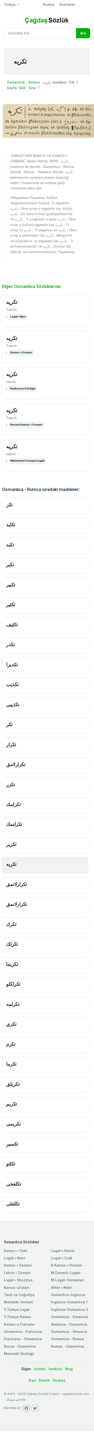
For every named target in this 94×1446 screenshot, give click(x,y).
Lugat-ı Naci (14, 1258)
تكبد (10, 545)
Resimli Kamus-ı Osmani (26, 424)
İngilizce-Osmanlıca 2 (69, 1309)
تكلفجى (13, 1184)
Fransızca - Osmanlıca (23, 1339)
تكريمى (13, 1124)
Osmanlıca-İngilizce (68, 1295)
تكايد (10, 524)
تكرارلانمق (16, 904)
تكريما (12, 964)
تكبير (10, 585)
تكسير (12, 1144)
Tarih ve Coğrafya (19, 1295)
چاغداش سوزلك (16, 1399)
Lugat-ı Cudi (61, 1258)
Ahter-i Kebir (61, 1287)
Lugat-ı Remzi (63, 1251)
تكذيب (12, 684)
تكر (9, 505)
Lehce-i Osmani (17, 1273)
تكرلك (12, 944)
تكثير (10, 604)
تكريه (11, 302)
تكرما (11, 1064)
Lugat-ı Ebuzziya (18, 1280)
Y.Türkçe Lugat (16, 1309)
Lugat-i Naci (18, 316)
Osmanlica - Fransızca (23, 1331)
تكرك (11, 924)
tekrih (11, 382)
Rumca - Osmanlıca (67, 1346)
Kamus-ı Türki (15, 1251)
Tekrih (11, 310)
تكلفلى (12, 1204)
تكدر (10, 644)
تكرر (10, 784)
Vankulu (55, 1369)
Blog (69, 1369)
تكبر (10, 564)
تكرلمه (12, 1004)
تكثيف (12, 625)
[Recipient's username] (40, 33)
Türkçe (10, 4)
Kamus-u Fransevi (19, 1324)
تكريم (11, 1104)
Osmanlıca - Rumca (23, 82)
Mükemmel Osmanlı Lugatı (27, 460)
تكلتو (10, 1164)
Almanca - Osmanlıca (69, 1324)
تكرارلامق (15, 764)
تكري (11, 1024)
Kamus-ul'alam (16, 1287)
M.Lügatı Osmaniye (67, 1280)
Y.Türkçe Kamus (17, 1317)
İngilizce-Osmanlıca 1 (69, 1302)
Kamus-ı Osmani (21, 352)
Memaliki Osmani (18, 1302)
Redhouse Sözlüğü (22, 388)
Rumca (48, 4)
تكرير (11, 844)
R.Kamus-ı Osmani (66, 1265)
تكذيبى (12, 704)
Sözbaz (59, 1380)
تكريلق (12, 1084)
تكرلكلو (13, 984)
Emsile (44, 1380)
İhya (32, 1380)
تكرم (10, 1044)
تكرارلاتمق (16, 884)
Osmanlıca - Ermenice (69, 1317)
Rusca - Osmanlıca (20, 1346)
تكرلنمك (14, 824)
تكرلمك (13, 804)
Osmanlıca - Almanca (69, 1331)
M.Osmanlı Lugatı (65, 1273)
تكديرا (12, 664)
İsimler (39, 1369)
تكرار (11, 744)
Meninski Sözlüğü (19, 1354)
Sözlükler (67, 4)
